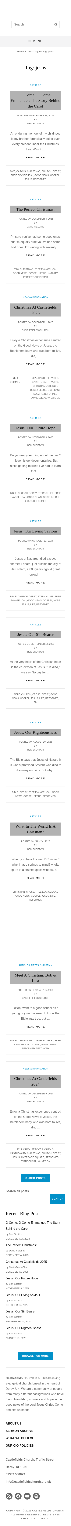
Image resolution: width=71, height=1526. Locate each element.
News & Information (35, 297)
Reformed (39, 179)
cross (36, 694)
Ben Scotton (35, 123)
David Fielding (35, 226)
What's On (54, 398)
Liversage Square (32, 1157)
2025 (12, 171)
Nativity (53, 273)
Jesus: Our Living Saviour (35, 531)
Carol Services (48, 378)
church (46, 171)
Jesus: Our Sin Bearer (35, 634)
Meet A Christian (41, 965)
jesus (28, 179)
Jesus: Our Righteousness (35, 732)
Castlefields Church (35, 330)
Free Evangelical (22, 175)
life (32, 604)
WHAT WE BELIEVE (20, 1438)
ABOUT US (14, 1423)
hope (57, 497)
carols (21, 171)
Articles (35, 85)
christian (19, 892)
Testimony (42, 1048)
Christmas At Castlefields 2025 (26, 1261)
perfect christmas (35, 277)
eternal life (46, 493)
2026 (16, 269)
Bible (13, 493)
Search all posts (17, 1191)
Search (58, 1198)
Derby (56, 171)
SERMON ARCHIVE (19, 1430)
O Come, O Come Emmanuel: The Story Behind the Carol (35, 100)
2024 (19, 1149)
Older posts (35, 1178)
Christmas (34, 171)
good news (41, 175)
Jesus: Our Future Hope (35, 428)
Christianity (26, 1040)
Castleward (50, 382)
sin (35, 702)
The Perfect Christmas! (35, 209)
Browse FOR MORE (35, 1356)
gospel (54, 175)
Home (20, 51)
